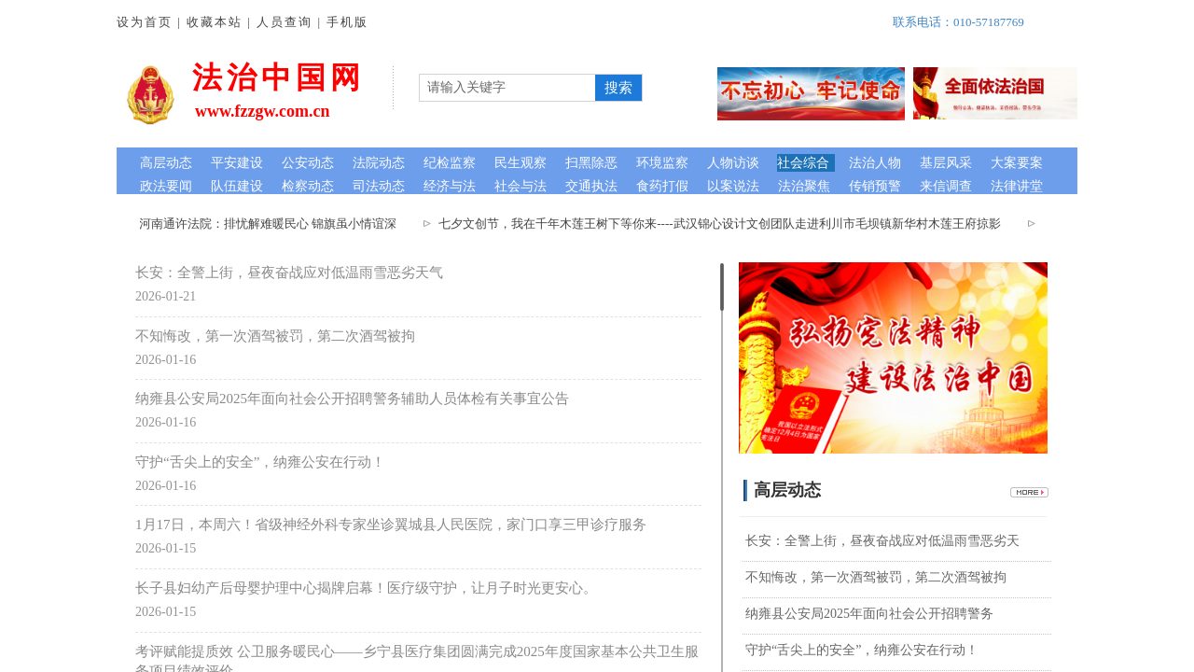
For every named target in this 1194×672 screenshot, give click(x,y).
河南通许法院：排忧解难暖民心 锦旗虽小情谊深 (272, 224)
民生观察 (520, 163)
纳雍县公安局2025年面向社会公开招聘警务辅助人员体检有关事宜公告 (352, 398)
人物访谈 (733, 163)
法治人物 (875, 163)
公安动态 (308, 163)
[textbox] (507, 88)
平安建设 (237, 163)
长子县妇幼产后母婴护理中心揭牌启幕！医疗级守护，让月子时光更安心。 (366, 588)
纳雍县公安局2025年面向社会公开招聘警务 (869, 614)
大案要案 (1017, 163)
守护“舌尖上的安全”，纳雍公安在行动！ (260, 462)
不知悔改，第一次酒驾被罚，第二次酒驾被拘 (275, 336)
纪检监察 (449, 163)
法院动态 (379, 163)
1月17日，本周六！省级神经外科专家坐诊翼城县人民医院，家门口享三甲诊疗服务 (390, 524)
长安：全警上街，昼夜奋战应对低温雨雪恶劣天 (882, 541)
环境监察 (662, 163)
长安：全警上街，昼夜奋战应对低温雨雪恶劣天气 (289, 272)
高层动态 (166, 163)
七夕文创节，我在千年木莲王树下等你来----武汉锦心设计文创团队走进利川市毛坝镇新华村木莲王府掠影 (724, 224)
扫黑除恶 (591, 163)
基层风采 (946, 163)
